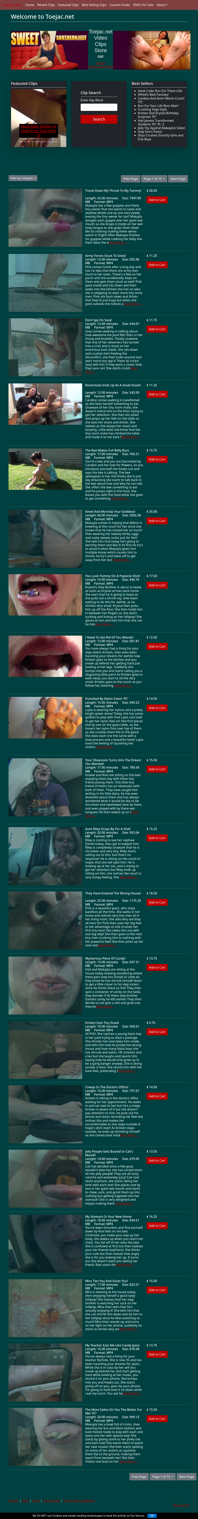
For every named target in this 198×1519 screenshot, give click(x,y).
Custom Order (119, 5)
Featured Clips (68, 5)
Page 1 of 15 (153, 179)
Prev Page (130, 179)
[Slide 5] (36, 142)
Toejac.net (11, 5)
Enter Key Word (92, 100)
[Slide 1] (21, 142)
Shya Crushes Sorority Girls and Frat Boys (160, 137)
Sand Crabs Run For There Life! (160, 91)
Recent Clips (46, 5)
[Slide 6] (40, 142)
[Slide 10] (56, 142)
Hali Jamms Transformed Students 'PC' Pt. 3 (156, 122)
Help (25, 1501)
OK (152, 1515)
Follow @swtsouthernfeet (100, 65)
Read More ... (118, 242)
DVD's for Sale (143, 5)
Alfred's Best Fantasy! (153, 94)
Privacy (14, 1501)
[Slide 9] (52, 142)
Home (29, 5)
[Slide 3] (29, 142)
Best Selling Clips (94, 5)
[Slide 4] (33, 142)
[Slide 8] (48, 142)
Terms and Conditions (79, 1501)
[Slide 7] (44, 142)
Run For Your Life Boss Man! (158, 106)
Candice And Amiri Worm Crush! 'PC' (161, 100)
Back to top (181, 1505)
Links (36, 1501)
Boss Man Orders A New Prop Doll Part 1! (38, 130)
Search (99, 119)
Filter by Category (21, 178)
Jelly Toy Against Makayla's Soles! (161, 128)
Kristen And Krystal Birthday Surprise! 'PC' (158, 115)
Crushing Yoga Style (152, 109)
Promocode (51, 1501)
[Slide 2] (25, 142)
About (160, 5)
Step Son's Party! (150, 131)
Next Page (178, 179)
